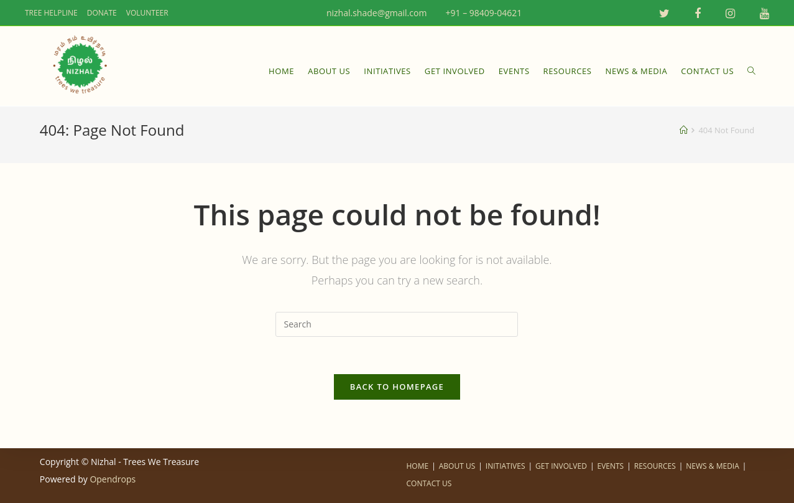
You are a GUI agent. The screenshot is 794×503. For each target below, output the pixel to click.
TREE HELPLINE (51, 12)
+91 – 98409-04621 (480, 13)
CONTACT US (429, 483)
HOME (418, 466)
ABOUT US (457, 466)
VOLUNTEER (147, 12)
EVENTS (610, 466)
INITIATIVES (505, 466)
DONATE (102, 12)
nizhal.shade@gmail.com (373, 13)
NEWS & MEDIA (712, 466)
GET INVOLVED (561, 466)
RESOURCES (655, 466)
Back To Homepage (397, 386)
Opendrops (113, 479)
